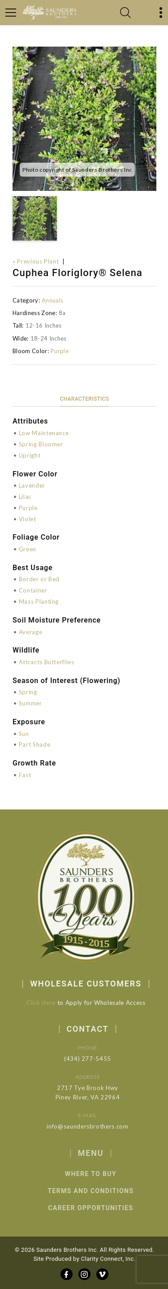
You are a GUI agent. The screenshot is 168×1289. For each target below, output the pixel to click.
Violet (27, 519)
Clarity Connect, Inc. (108, 1258)
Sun (24, 733)
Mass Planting (39, 601)
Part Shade (35, 744)
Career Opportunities (99, 1207)
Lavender (32, 485)
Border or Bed (39, 579)
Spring (28, 692)
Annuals (52, 300)
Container (33, 590)
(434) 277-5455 (93, 1058)
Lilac (25, 496)
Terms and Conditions (99, 1190)
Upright (30, 455)
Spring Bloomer (41, 444)
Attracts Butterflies (46, 662)
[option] (84, 119)
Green (27, 549)
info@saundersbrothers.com (93, 1126)
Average (31, 632)
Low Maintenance (44, 433)
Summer (30, 703)
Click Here (45, 1002)
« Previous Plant (36, 261)
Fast (25, 775)
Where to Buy (99, 1173)
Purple (60, 351)
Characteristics (84, 399)
